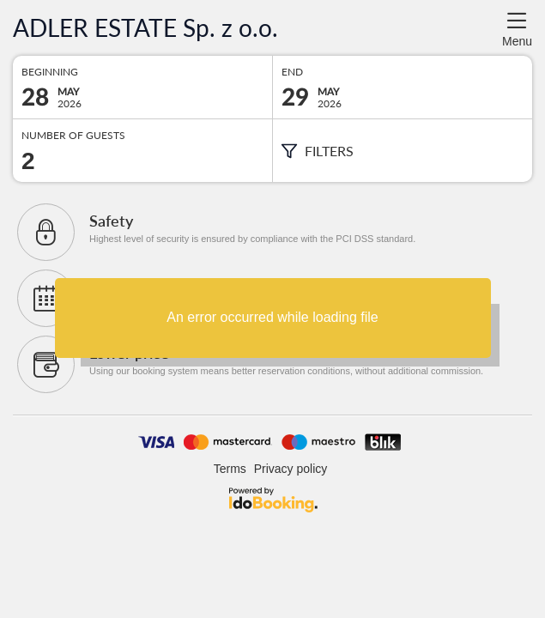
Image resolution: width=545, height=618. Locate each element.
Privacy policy (291, 469)
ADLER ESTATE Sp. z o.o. (145, 28)
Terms (230, 469)
